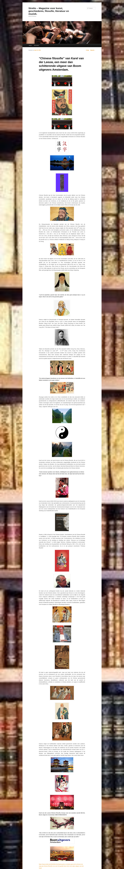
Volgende (93, 50)
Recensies (36, 45)
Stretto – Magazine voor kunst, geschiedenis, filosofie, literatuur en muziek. (48, 11)
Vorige (87, 50)
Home (30, 45)
